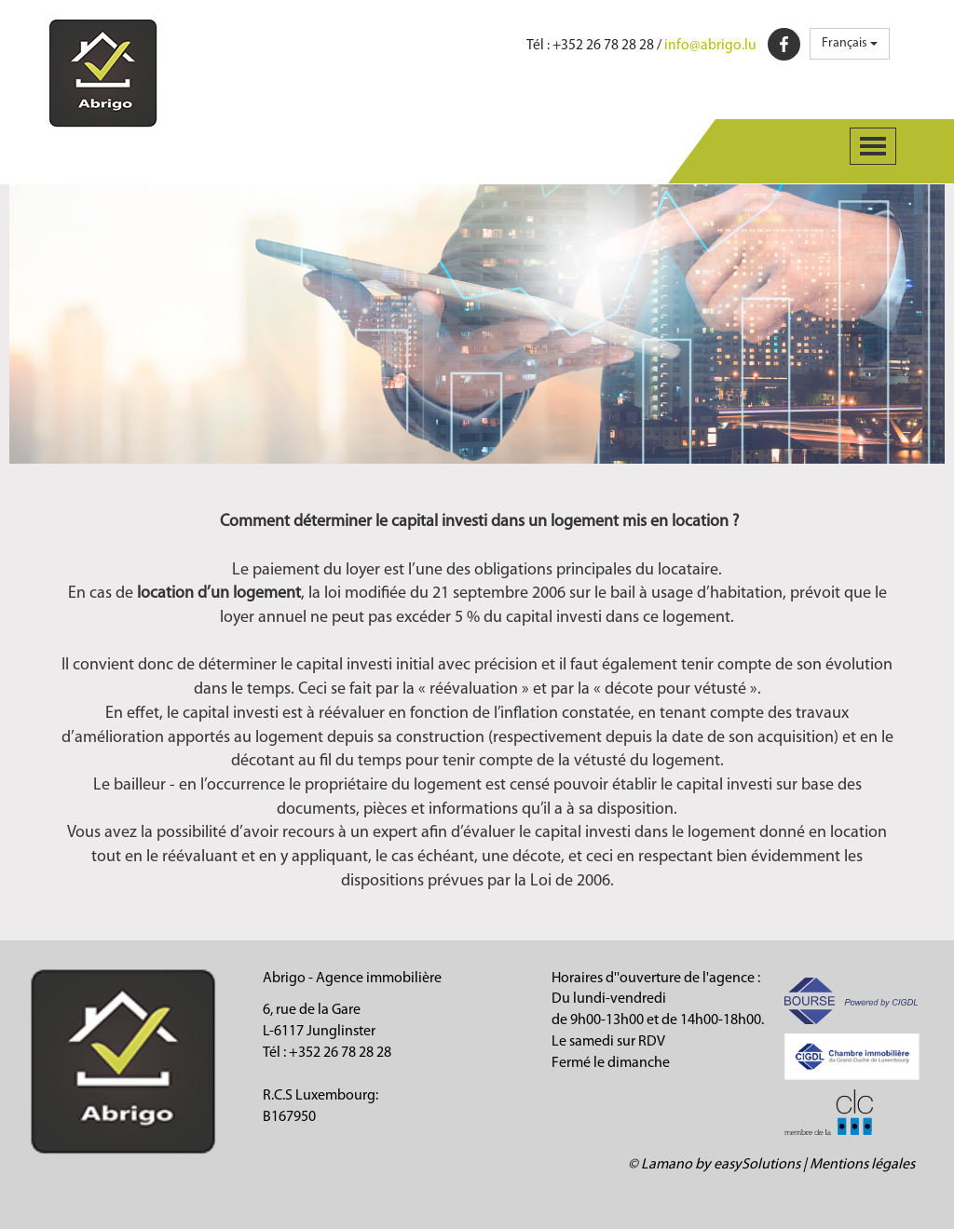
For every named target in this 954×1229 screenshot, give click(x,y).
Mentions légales (862, 1164)
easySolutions (757, 1164)
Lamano (666, 1164)
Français (850, 43)
